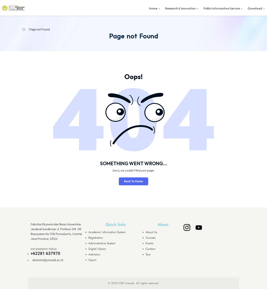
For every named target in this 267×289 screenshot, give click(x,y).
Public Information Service (222, 8)
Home (153, 8)
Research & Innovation (180, 8)
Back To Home (133, 181)
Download (255, 8)
